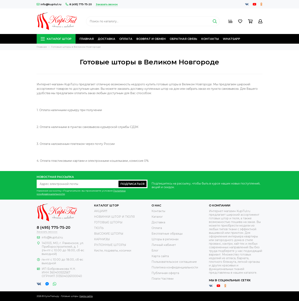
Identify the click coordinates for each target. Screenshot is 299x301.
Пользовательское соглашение (174, 262)
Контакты (210, 39)
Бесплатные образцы (167, 233)
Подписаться (132, 184)
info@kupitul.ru (49, 4)
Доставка (106, 39)
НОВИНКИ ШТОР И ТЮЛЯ (114, 217)
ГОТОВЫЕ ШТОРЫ (108, 222)
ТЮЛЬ (99, 228)
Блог (155, 250)
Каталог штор (56, 39)
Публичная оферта (165, 273)
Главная (87, 39)
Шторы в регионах (165, 239)
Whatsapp (231, 39)
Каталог (157, 217)
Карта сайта (160, 256)
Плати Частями (162, 278)
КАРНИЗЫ (102, 239)
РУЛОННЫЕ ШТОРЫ (110, 245)
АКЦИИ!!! (100, 211)
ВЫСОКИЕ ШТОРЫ (108, 233)
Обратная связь (183, 39)
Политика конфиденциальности (175, 267)
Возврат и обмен (151, 39)
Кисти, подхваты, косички (112, 250)
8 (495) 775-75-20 (78, 4)
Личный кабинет (164, 245)
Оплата (125, 39)
